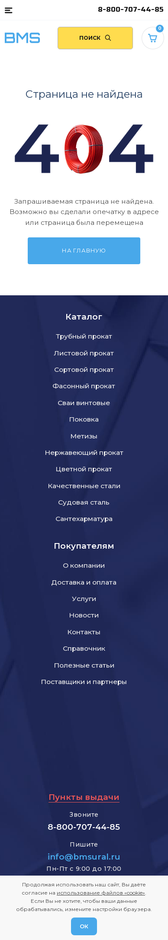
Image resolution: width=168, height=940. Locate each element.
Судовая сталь (84, 502)
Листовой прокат (84, 353)
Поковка (84, 419)
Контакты (83, 632)
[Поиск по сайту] (95, 38)
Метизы (83, 436)
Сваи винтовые (84, 403)
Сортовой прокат (84, 369)
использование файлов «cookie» (101, 892)
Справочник (84, 648)
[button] (8, 10)
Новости (84, 615)
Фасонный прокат (83, 386)
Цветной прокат (83, 469)
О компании (84, 565)
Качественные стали (84, 486)
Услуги (84, 599)
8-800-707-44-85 (131, 9)
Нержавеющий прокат (84, 452)
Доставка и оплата (83, 582)
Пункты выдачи (84, 797)
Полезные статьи (84, 665)
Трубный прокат (84, 336)
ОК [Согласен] (84, 926)
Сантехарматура (84, 519)
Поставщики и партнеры (84, 682)
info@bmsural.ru (84, 857)
